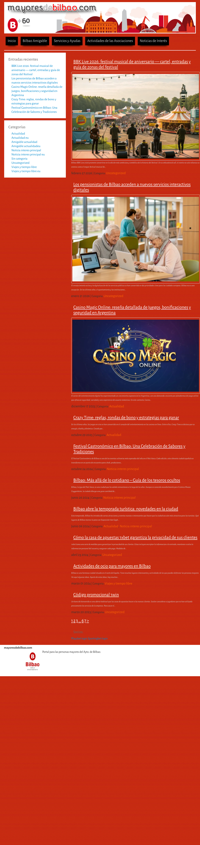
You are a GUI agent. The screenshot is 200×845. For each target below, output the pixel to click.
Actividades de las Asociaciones (110, 41)
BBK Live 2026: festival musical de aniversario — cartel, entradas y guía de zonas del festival (35, 70)
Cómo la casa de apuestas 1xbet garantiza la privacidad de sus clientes (135, 537)
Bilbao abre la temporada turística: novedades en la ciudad (125, 509)
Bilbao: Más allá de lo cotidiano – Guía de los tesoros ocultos (126, 480)
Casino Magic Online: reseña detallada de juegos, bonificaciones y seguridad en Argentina (36, 91)
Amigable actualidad (24, 142)
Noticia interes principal (26, 150)
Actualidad (18, 133)
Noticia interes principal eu (28, 154)
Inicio (12, 41)
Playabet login (79, 638)
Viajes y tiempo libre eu (25, 171)
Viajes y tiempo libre (24, 167)
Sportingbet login (98, 638)
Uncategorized (20, 162)
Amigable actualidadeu (25, 146)
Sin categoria (19, 158)
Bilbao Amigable (35, 41)
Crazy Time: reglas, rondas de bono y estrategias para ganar (126, 417)
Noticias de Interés (153, 41)
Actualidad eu (20, 137)
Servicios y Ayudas (67, 41)
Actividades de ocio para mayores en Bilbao (112, 566)
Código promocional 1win (96, 594)
